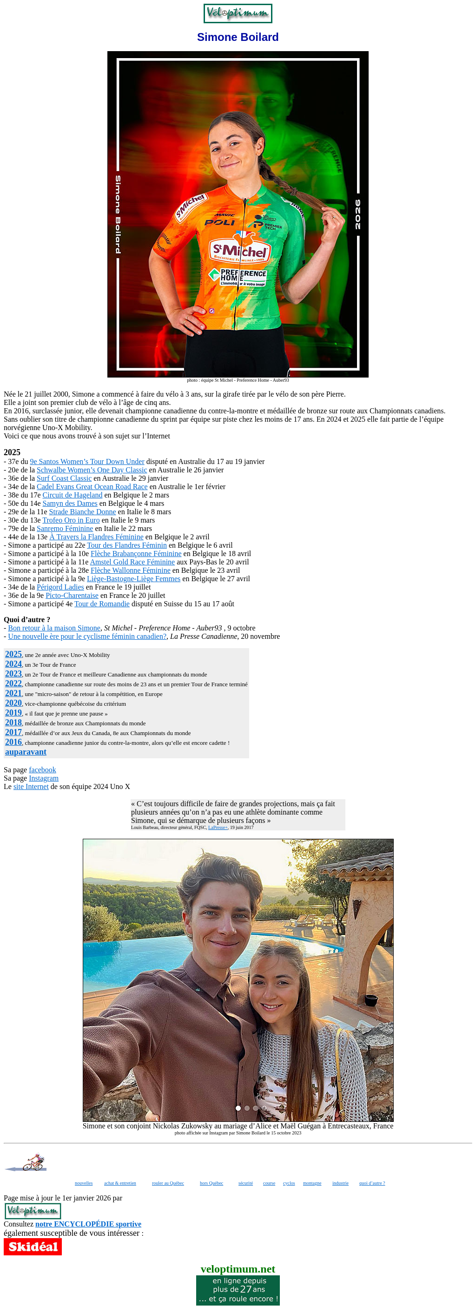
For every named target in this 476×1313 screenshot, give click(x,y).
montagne (312, 1183)
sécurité (245, 1183)
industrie (340, 1183)
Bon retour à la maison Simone (54, 628)
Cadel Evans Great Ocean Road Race (92, 487)
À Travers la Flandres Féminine (96, 537)
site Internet (31, 786)
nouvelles (84, 1183)
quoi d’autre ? (372, 1183)
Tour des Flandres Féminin (127, 545)
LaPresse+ (218, 827)
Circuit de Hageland (73, 495)
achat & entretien (120, 1183)
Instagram (44, 778)
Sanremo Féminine (65, 528)
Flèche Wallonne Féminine (131, 570)
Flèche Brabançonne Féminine (136, 553)
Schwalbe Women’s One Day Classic (92, 470)
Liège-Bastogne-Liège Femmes (133, 579)
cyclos (289, 1183)
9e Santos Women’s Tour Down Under (87, 461)
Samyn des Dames (70, 503)
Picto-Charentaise (72, 595)
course (269, 1183)
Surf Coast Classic (64, 478)
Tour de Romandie (102, 604)
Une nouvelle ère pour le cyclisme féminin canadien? (87, 636)
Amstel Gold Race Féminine (132, 562)
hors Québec (211, 1183)
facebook (42, 770)
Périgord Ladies (60, 587)
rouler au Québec (168, 1183)
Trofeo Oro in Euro (70, 520)
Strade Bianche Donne (82, 512)
